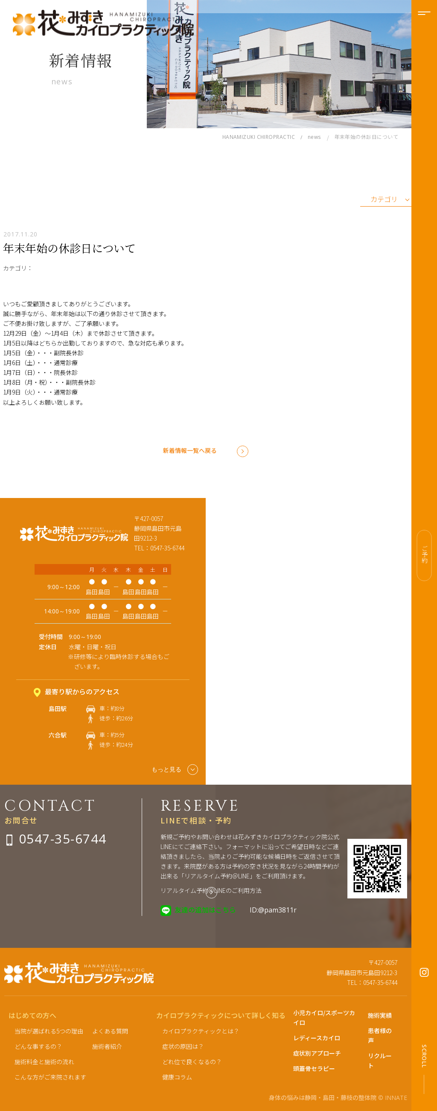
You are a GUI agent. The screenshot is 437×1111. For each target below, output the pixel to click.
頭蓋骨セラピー (314, 1068)
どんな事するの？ (38, 1046)
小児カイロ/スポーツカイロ (324, 1017)
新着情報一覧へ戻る (190, 450)
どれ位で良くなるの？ (192, 1061)
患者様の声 (380, 1035)
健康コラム (177, 1077)
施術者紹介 (107, 1046)
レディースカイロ (316, 1037)
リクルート (380, 1060)
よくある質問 (110, 1031)
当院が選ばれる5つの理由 (49, 1031)
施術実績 (380, 1015)
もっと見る (174, 769)
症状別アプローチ (317, 1053)
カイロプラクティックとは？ (200, 1031)
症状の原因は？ (183, 1046)
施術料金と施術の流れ (44, 1061)
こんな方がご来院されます (50, 1077)
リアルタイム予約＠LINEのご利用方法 (211, 890)
